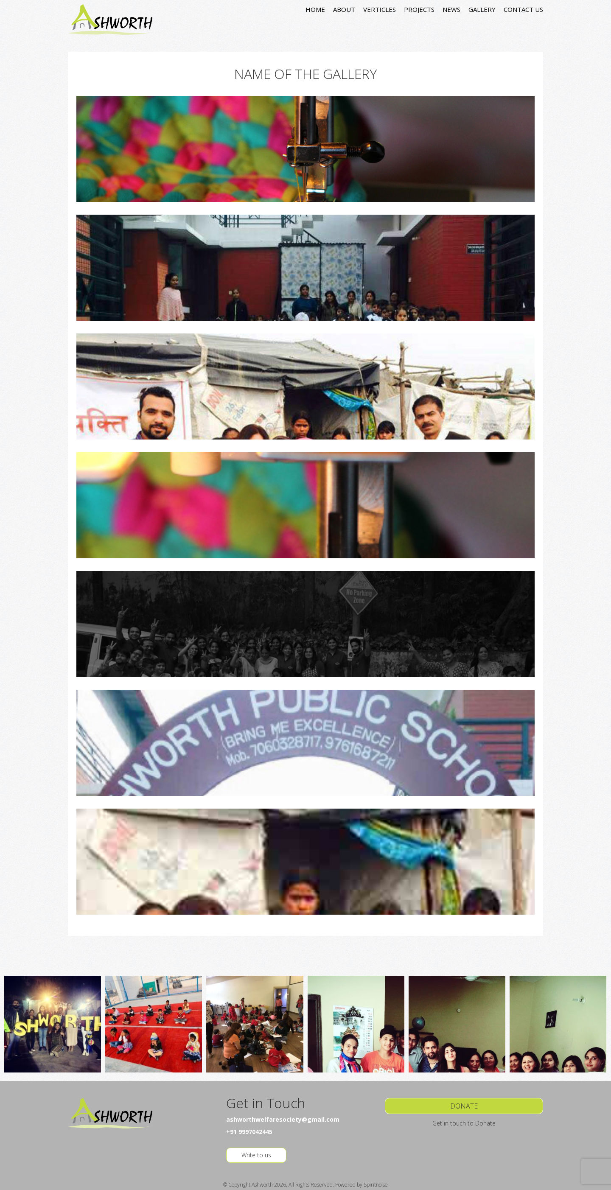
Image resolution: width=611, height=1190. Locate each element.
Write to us (256, 1155)
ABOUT (344, 9)
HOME (315, 9)
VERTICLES (379, 9)
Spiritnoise (376, 1184)
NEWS (451, 9)
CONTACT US (523, 9)
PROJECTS (419, 9)
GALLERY (482, 9)
